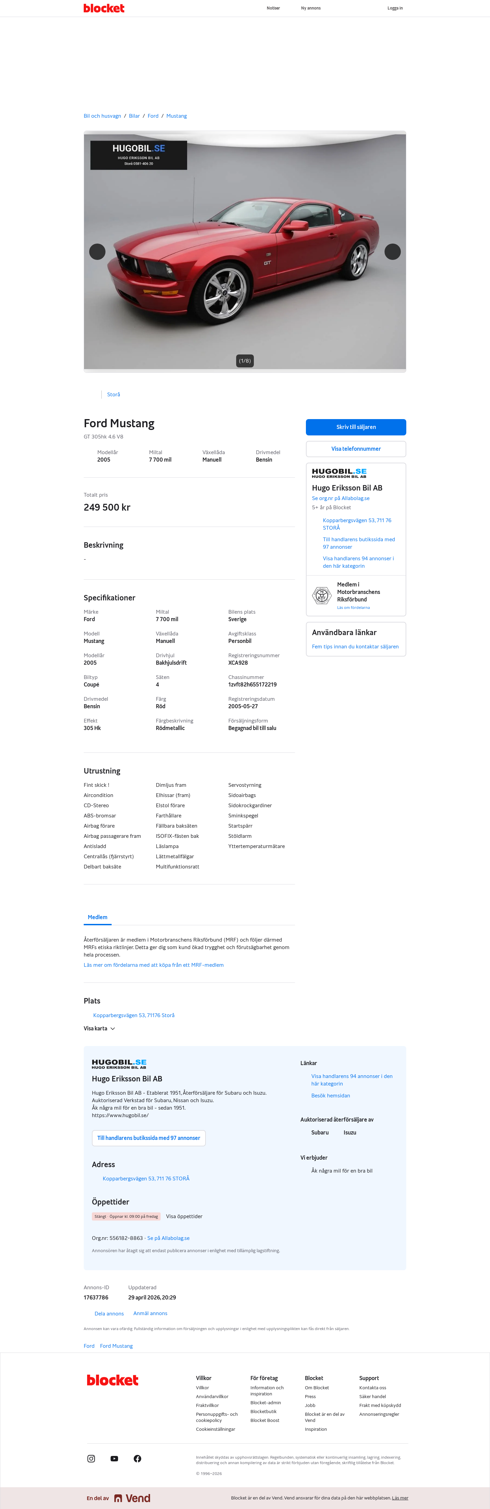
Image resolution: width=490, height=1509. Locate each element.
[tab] (98, 911)
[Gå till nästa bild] (245, 252)
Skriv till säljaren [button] (356, 427)
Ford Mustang (116, 1346)
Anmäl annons (150, 1313)
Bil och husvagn (102, 116)
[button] (97, 252)
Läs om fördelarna (353, 607)
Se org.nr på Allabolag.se (345, 498)
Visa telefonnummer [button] (356, 449)
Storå (113, 394)
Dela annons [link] (104, 1314)
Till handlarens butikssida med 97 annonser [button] (148, 1138)
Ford (153, 116)
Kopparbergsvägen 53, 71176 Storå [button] (138, 1015)
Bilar (134, 116)
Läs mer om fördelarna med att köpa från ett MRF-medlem (154, 965)
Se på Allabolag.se (173, 1238)
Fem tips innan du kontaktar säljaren (355, 646)
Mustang (176, 116)
